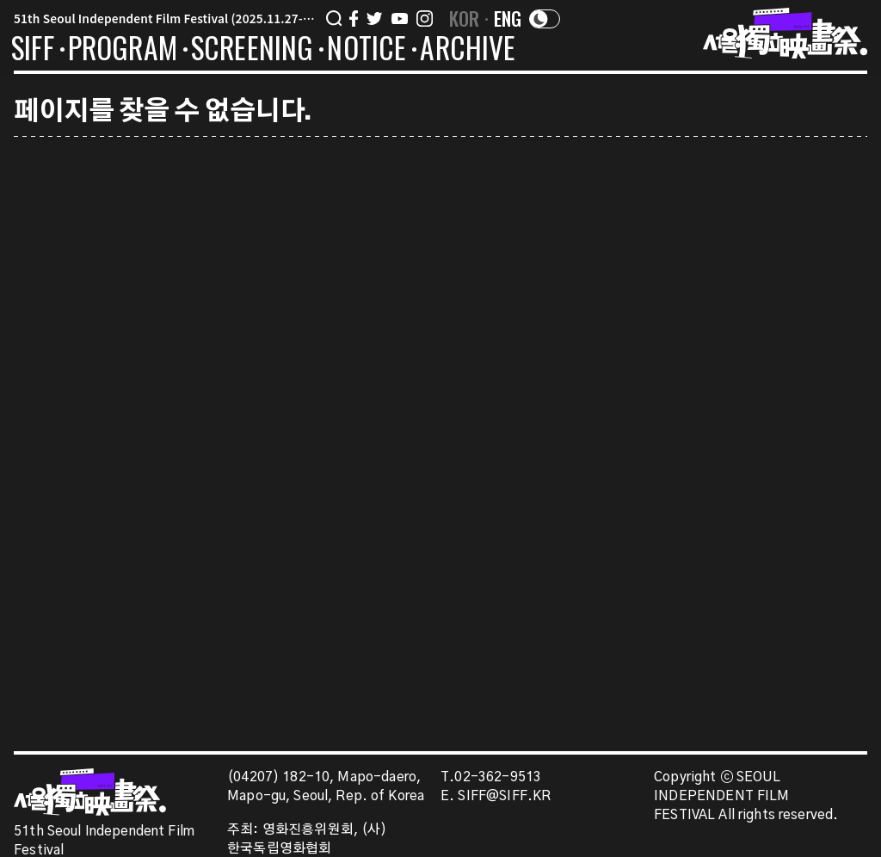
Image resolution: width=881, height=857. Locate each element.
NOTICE (366, 51)
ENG (508, 18)
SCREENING (252, 51)
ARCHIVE (467, 51)
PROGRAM (122, 51)
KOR (464, 18)
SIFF (32, 51)
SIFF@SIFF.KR (504, 796)
